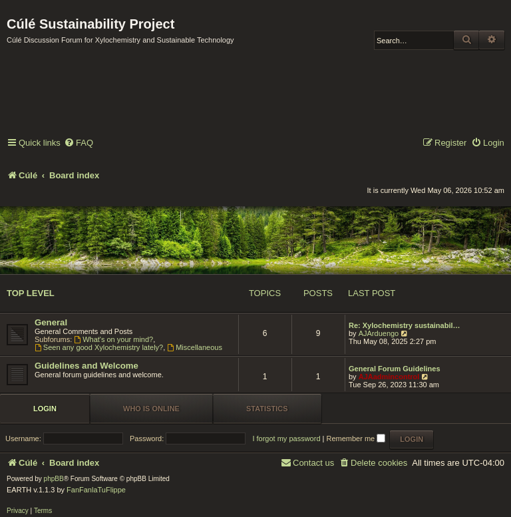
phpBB (54, 478)
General (51, 322)
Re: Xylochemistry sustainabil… (404, 325)
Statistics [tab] (267, 409)
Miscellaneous (194, 347)
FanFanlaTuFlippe (96, 490)
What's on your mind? (113, 339)
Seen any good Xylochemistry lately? (99, 347)
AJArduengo (379, 333)
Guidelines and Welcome (86, 366)
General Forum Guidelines (394, 369)
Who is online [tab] (151, 409)
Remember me (355, 438)
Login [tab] (45, 409)
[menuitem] (78, 143)
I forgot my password (286, 438)
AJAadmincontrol (389, 377)
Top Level (31, 293)
